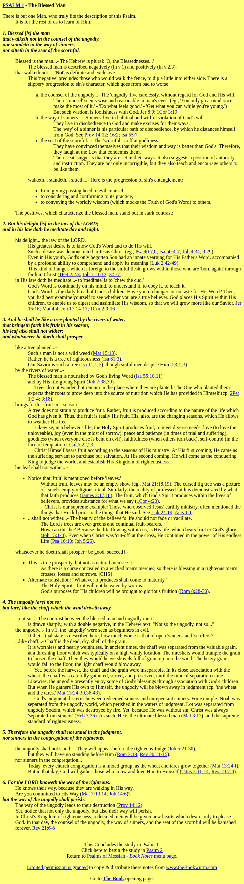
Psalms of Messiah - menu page (131, 856)
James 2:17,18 (96, 495)
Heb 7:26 (85, 715)
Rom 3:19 (127, 754)
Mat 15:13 (103, 353)
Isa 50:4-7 (169, 251)
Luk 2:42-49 (164, 263)
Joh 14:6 (118, 793)
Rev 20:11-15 (153, 754)
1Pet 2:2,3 (69, 274)
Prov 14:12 (96, 134)
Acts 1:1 (183, 512)
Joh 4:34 (191, 251)
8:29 (206, 251)
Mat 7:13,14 (94, 793)
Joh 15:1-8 (53, 535)
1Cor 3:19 (167, 112)
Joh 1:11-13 (94, 274)
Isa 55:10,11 (148, 376)
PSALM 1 (13, 5)
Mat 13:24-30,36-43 (77, 692)
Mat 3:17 (192, 715)
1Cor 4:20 (147, 501)
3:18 (45, 399)
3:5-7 (114, 274)
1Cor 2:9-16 (102, 308)
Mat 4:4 (50, 308)
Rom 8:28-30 (193, 591)
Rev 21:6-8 (43, 828)
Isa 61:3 (111, 359)
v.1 (54, 630)
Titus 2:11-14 (195, 771)
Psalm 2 (154, 850)
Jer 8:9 (147, 112)
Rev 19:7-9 (222, 771)
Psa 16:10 (62, 541)
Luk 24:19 (161, 512)
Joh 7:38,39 (100, 381)
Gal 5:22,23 (81, 444)
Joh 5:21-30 (181, 748)
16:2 (114, 134)
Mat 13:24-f (224, 765)
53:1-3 (179, 364)
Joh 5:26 (83, 541)
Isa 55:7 (129, 134)
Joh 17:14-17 (74, 308)
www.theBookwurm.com (191, 867)
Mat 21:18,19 (155, 484)
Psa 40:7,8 (146, 251)
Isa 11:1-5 (91, 364)
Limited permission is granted (57, 867)
